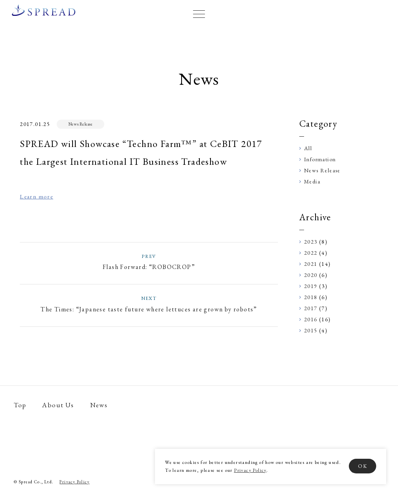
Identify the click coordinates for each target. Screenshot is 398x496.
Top (20, 405)
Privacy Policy (250, 470)
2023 (311, 241)
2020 (311, 275)
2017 (311, 308)
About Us (58, 405)
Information (320, 159)
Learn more (36, 196)
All (308, 148)
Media (312, 181)
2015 (311, 330)
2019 (311, 286)
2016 (311, 319)
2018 (311, 297)
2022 (311, 252)
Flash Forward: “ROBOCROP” (149, 261)
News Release (81, 124)
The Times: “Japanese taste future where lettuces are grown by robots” (149, 303)
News (99, 405)
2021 (311, 263)
